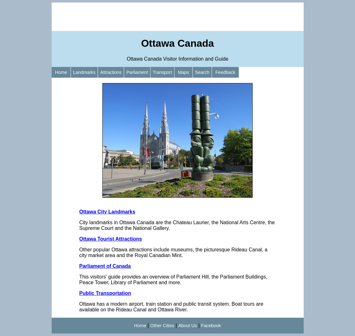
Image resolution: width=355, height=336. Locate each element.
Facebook (211, 325)
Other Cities (162, 325)
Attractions (111, 72)
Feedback (225, 72)
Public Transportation (105, 293)
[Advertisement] (178, 17)
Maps (183, 72)
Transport (162, 72)
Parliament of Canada (105, 266)
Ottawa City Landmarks (107, 211)
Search (202, 72)
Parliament (137, 72)
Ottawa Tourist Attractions (110, 239)
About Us (187, 325)
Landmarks (84, 72)
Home (61, 72)
